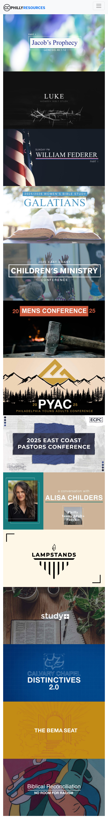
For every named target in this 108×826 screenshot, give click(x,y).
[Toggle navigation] (99, 6)
